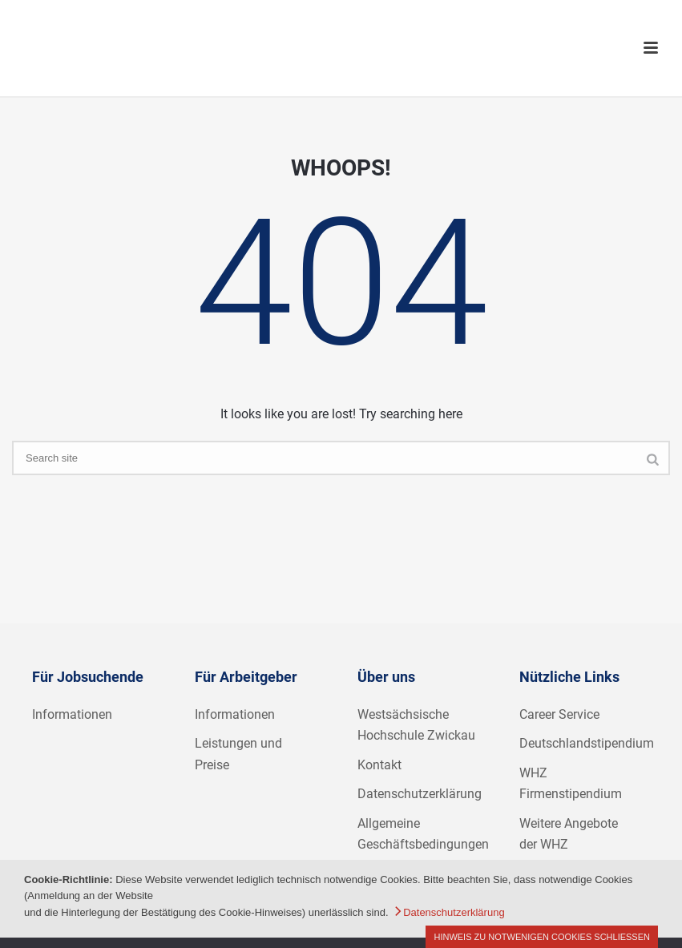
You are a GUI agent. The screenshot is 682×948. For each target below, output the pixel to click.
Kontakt (379, 765)
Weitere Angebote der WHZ (568, 834)
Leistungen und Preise (238, 754)
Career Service (559, 714)
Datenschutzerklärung (419, 793)
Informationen (72, 714)
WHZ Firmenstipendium (570, 783)
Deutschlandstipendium (586, 743)
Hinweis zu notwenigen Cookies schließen (542, 937)
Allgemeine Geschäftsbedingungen (423, 834)
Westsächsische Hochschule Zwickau (416, 725)
